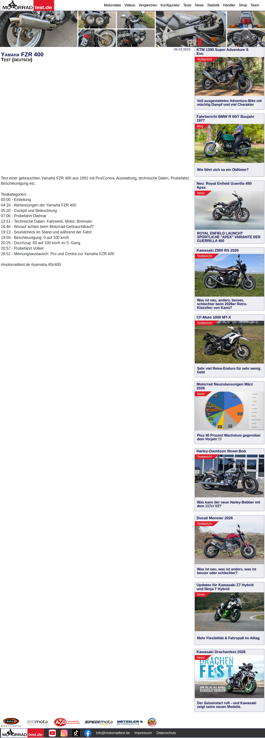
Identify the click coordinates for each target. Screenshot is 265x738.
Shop (243, 5)
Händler (229, 5)
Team (255, 5)
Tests (187, 5)
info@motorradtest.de (113, 733)
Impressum (143, 733)
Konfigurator (170, 5)
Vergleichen (148, 5)
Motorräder (112, 5)
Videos (130, 5)
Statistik (213, 5)
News (199, 5)
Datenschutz (166, 733)
